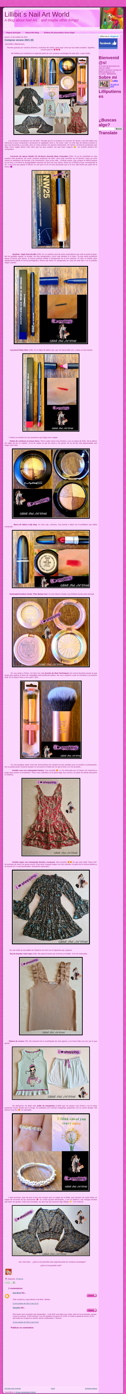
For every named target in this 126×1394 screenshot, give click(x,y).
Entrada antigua (91, 1388)
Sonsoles (16, 1308)
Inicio (53, 1388)
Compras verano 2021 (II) (19, 40)
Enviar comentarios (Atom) (26, 1392)
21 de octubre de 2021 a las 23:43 (26, 1322)
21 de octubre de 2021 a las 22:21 (26, 1303)
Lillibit (115, 81)
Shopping (19, 1279)
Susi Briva (17, 1293)
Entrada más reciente (13, 1388)
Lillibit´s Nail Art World (37, 14)
